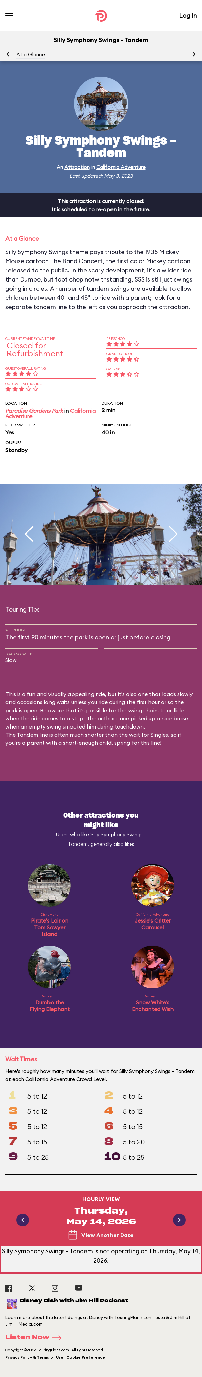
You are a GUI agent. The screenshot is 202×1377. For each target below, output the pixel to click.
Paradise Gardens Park (34, 410)
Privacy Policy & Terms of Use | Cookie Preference (55, 1357)
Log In (188, 15)
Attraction (77, 167)
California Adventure (121, 167)
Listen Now (35, 1338)
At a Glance (30, 54)
